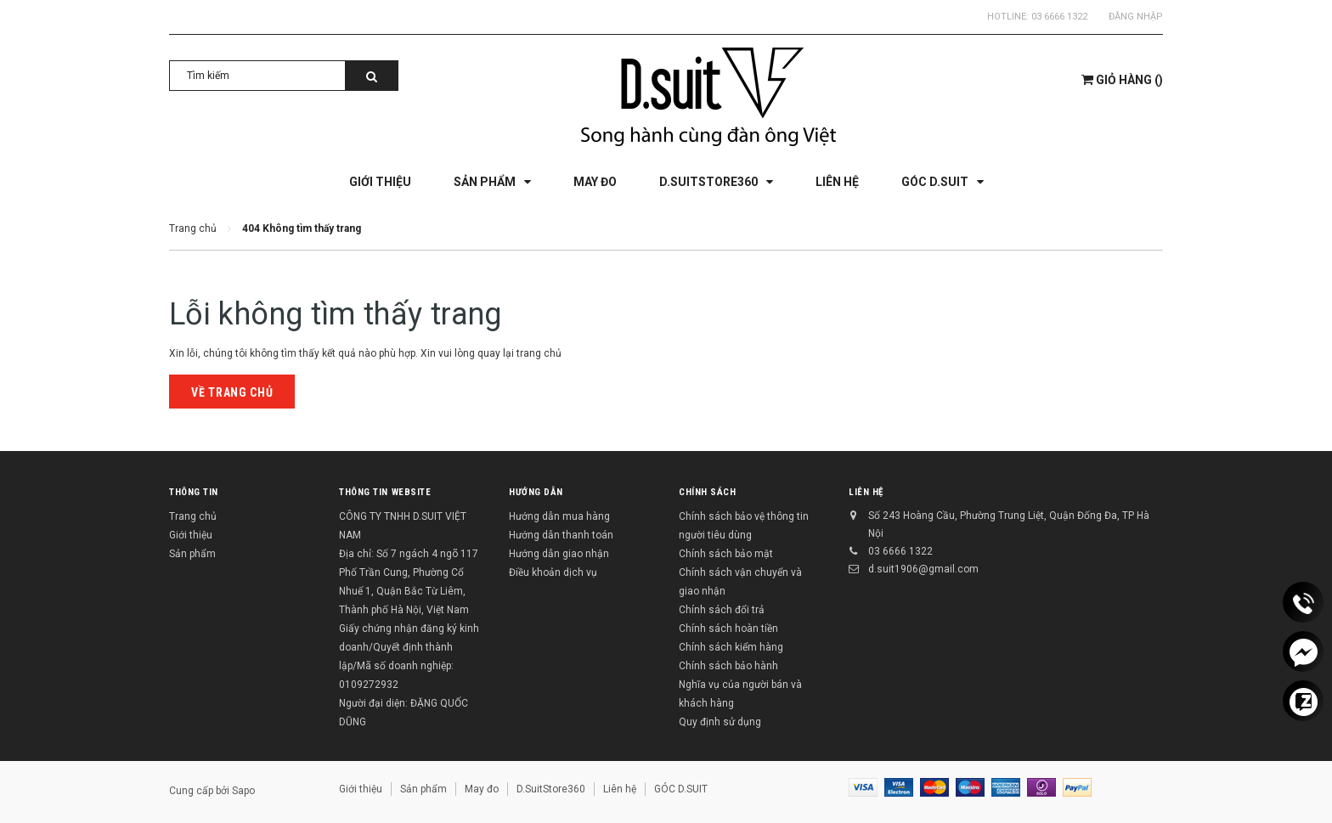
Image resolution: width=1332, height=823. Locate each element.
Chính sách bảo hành (728, 666)
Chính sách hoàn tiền (728, 628)
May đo (482, 789)
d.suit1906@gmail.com (923, 569)
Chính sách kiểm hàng (731, 647)
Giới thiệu (190, 535)
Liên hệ (866, 492)
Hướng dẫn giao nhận (559, 554)
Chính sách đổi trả (722, 610)
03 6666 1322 (1059, 16)
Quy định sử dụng (720, 722)
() (1122, 80)
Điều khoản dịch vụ (553, 572)
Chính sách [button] (708, 492)
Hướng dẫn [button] (536, 492)
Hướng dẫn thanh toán (561, 535)
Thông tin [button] (193, 492)
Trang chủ (193, 516)
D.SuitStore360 (550, 789)
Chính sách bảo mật (726, 554)
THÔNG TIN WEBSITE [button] (385, 492)
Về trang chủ (232, 392)
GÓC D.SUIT (681, 789)
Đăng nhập (1136, 16)
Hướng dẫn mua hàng (559, 516)
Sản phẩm (192, 554)
